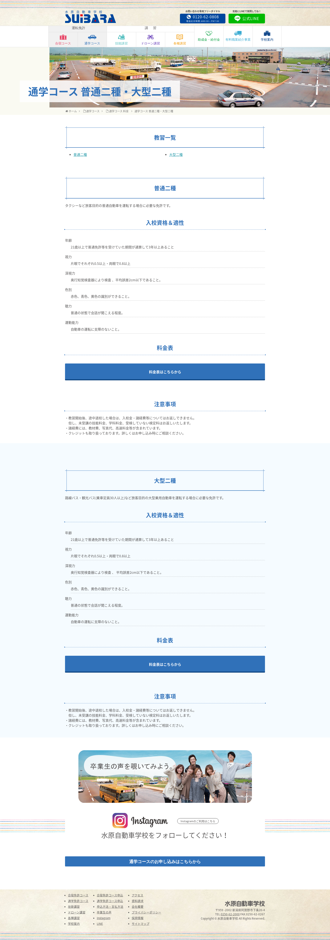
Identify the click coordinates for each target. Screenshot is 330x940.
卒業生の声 (104, 912)
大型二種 (176, 154)
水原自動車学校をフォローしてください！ (165, 835)
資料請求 (138, 901)
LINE (100, 923)
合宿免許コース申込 (110, 895)
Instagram (103, 918)
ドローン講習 (150, 39)
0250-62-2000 (230, 914)
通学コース (92, 39)
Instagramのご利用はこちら (198, 821)
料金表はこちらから (165, 371)
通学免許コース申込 (110, 901)
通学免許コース (78, 901)
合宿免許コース (78, 895)
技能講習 (121, 39)
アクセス (137, 895)
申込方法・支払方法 (110, 906)
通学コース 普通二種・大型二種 (153, 111)
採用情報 (138, 918)
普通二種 (80, 154)
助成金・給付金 (209, 35)
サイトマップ (140, 923)
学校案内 (267, 35)
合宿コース (63, 39)
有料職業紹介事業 (238, 35)
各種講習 (179, 39)
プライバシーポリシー (146, 912)
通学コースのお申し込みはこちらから (165, 861)
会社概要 (138, 906)
